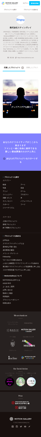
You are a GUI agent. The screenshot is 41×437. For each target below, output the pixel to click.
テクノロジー (8, 201)
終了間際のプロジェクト (12, 227)
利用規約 (6, 296)
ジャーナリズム (8, 207)
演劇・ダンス (7, 197)
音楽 (22, 188)
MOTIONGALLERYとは (11, 280)
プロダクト (25, 194)
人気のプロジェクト (10, 221)
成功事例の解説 (8, 250)
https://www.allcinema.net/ (24, 57)
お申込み (6, 240)
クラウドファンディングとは (13, 243)
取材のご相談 (8, 293)
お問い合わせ (8, 290)
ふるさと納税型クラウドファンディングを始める (20, 263)
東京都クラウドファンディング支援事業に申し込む (20, 266)
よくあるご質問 (8, 286)
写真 (4, 188)
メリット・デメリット (10, 253)
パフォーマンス (26, 201)
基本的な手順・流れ (10, 246)
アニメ (5, 191)
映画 (4, 184)
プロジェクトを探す (10, 9)
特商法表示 (7, 303)
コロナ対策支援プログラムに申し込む (17, 270)
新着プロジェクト (9, 224)
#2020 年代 (7, 283)
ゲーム (23, 191)
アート (23, 184)
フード (23, 204)
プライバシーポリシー (11, 299)
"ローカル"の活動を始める (12, 260)
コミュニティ (8, 194)
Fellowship (6, 256)
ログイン (26, 3)
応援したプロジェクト (14, 67)
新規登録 (34, 3)
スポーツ (6, 204)
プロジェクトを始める (31, 9)
